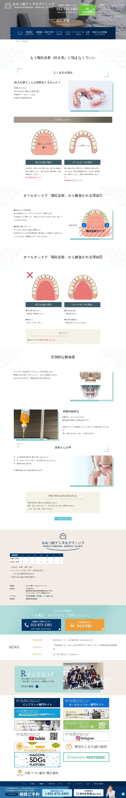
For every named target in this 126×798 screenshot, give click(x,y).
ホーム (20, 33)
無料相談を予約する (63, 519)
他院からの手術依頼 (99, 33)
